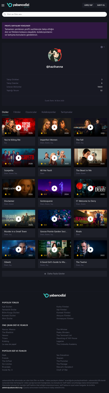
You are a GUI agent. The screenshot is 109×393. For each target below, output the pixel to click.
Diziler (5, 112)
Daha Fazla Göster (54, 273)
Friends (5, 358)
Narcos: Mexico (8, 329)
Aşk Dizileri (7, 307)
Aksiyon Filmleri (64, 315)
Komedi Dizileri (9, 315)
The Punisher (62, 361)
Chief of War (62, 370)
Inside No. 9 (7, 370)
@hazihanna (54, 67)
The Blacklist (7, 332)
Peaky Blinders (63, 332)
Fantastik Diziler (9, 309)
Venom (5, 335)
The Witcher (62, 329)
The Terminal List (64, 335)
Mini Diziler (7, 318)
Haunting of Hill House (67, 338)
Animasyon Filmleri (65, 318)
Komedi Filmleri (63, 312)
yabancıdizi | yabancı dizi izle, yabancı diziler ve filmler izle (18, 5)
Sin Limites (7, 364)
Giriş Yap (88, 5)
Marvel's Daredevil (65, 367)
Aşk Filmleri (62, 309)
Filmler (17, 112)
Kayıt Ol (101, 5)
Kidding (5, 341)
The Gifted (7, 361)
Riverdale (6, 367)
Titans (5, 338)
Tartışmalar (66, 112)
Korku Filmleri (63, 307)
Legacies (60, 341)
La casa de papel (9, 344)
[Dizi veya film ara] (4, 14)
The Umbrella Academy (67, 344)
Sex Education (63, 355)
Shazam (60, 358)
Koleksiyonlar (49, 112)
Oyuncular (31, 112)
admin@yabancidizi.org (12, 388)
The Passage (62, 364)
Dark (4, 355)
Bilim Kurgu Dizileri (11, 312)
